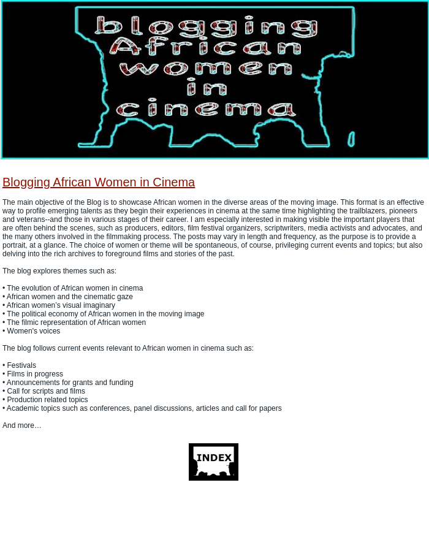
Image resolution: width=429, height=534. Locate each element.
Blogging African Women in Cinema (98, 182)
